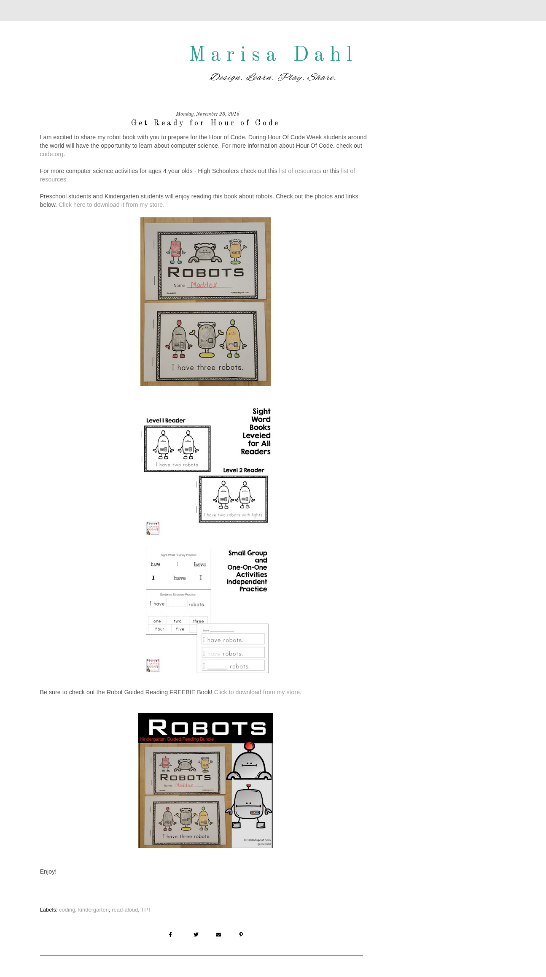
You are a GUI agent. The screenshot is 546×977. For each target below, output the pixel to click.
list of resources (300, 171)
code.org (52, 154)
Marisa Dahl (273, 55)
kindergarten (93, 910)
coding (67, 910)
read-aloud (125, 910)
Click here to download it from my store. (111, 204)
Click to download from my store (257, 692)
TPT (146, 910)
